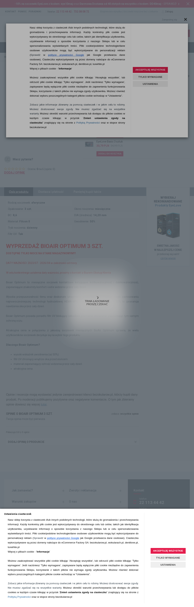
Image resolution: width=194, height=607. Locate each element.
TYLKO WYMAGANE (168, 557)
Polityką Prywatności (19, 596)
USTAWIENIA (168, 564)
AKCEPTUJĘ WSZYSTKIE (168, 550)
